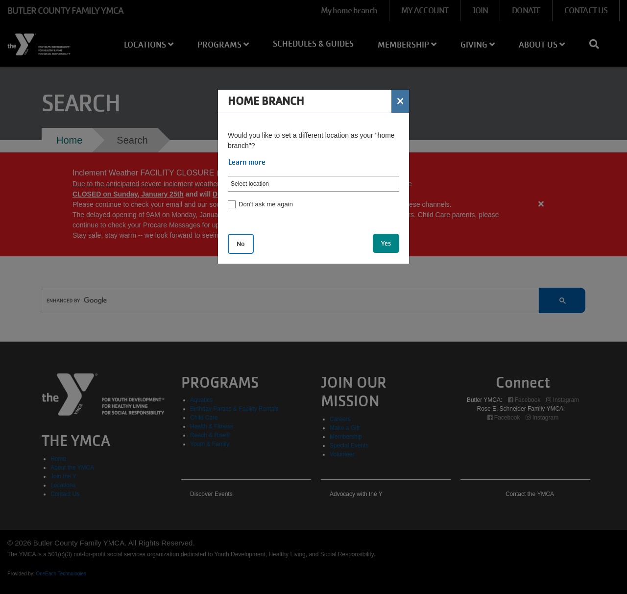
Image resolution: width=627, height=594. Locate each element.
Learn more (246, 162)
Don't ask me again (266, 204)
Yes (386, 243)
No (241, 244)
